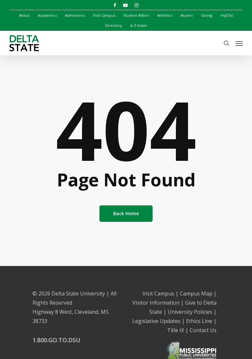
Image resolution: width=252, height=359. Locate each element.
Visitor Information (155, 302)
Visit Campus (158, 293)
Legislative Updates (156, 321)
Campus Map (196, 293)
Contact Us (203, 330)
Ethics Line (199, 321)
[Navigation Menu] (239, 43)
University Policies (190, 311)
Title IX (175, 330)
